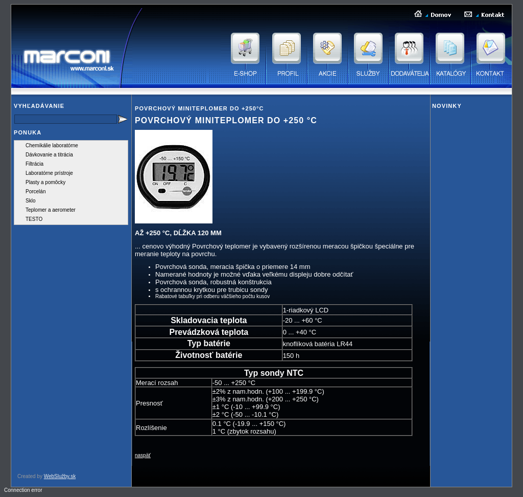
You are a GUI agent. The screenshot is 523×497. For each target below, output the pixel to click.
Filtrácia (34, 164)
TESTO (34, 219)
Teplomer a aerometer (51, 210)
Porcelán (35, 191)
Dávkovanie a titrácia (49, 154)
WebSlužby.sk (60, 476)
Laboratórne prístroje (49, 173)
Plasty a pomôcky (45, 182)
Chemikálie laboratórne (52, 145)
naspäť (143, 455)
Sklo (30, 201)
